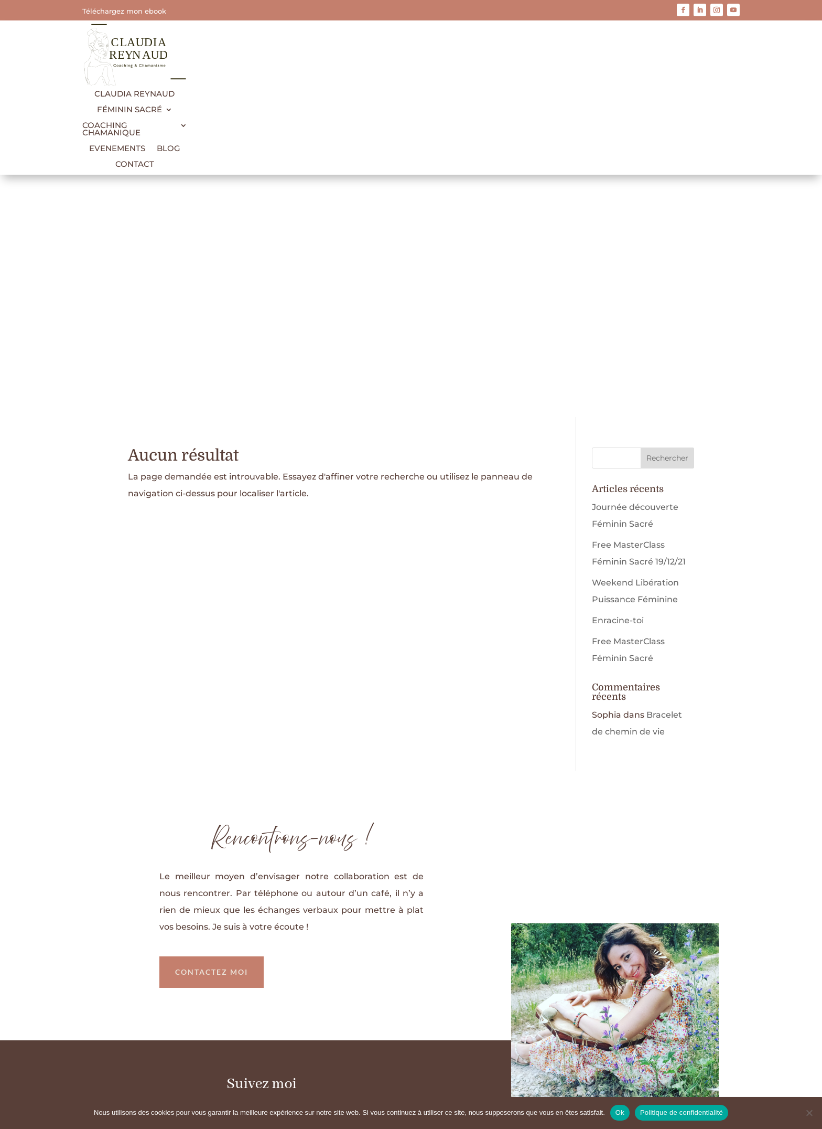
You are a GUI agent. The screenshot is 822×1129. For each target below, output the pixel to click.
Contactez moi (211, 729)
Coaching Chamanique (111, 129)
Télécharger (560, 960)
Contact (134, 165)
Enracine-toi (618, 378)
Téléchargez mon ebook (124, 11)
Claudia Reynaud (134, 94)
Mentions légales (329, 1068)
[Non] (809, 1112)
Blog (168, 149)
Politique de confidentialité (428, 1068)
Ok (619, 1112)
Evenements (117, 149)
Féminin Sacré (129, 110)
